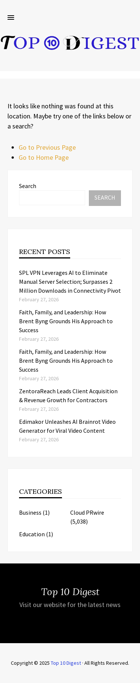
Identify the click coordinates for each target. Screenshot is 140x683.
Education (32, 534)
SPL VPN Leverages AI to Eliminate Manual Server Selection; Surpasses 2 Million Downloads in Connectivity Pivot (70, 281)
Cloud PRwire (87, 512)
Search (27, 186)
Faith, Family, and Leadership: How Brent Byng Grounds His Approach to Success (66, 321)
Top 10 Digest (66, 663)
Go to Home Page (44, 157)
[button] (10, 17)
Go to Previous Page (47, 147)
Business (30, 512)
